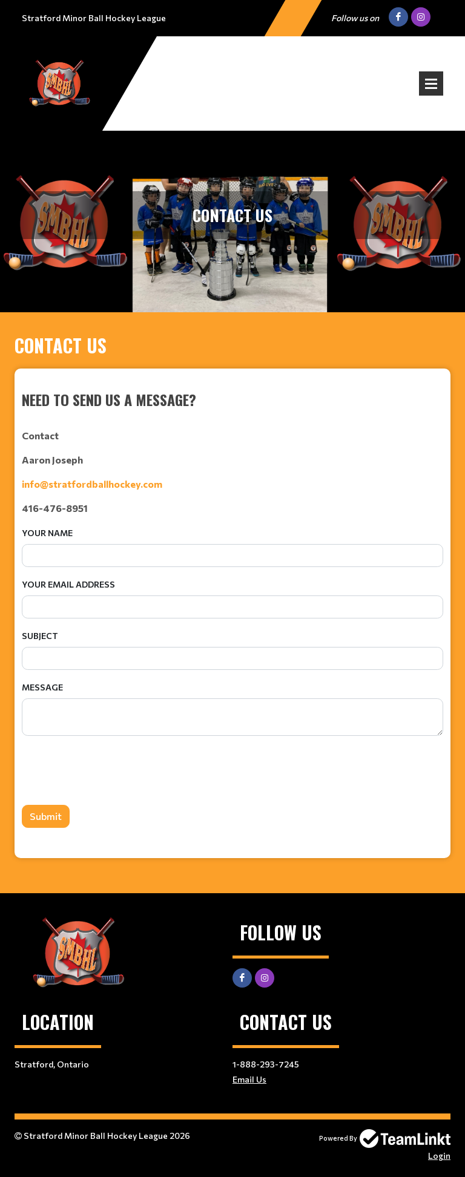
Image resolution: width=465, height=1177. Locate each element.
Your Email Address (68, 584)
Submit (46, 816)
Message (42, 687)
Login (439, 1155)
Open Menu (431, 83)
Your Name (47, 533)
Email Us (249, 1079)
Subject (40, 636)
